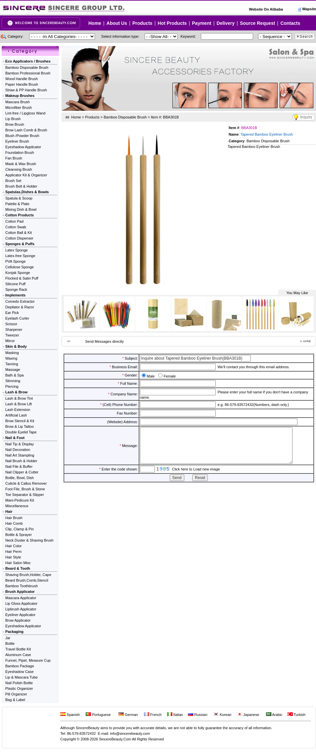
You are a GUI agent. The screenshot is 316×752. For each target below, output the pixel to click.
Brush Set (13, 181)
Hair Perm (13, 551)
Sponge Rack (16, 289)
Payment (201, 23)
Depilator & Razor (19, 307)
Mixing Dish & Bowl (20, 209)
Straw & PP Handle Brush (26, 90)
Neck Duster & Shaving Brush (29, 540)
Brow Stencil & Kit (19, 421)
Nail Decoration (17, 450)
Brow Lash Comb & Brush (26, 130)
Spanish (70, 715)
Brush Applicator (20, 592)
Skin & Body (16, 346)
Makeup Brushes (19, 96)
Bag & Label (15, 700)
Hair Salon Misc (18, 563)
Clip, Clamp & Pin (19, 529)
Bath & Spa (14, 375)
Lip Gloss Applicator (21, 603)
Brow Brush (14, 124)
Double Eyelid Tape (21, 432)
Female (169, 376)
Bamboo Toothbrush (21, 586)
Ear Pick (12, 313)
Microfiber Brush (18, 108)
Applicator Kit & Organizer (26, 175)
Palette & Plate (17, 204)
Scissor (11, 324)
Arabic (274, 715)
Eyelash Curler (17, 318)
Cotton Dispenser (19, 238)
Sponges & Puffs (19, 244)
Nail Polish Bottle (19, 683)
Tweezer (12, 335)
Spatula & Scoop (18, 198)
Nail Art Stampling (19, 455)
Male (151, 376)
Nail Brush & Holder (21, 461)
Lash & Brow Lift (18, 404)
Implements (15, 295)
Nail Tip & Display (19, 444)
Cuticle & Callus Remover (26, 483)
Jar (7, 638)
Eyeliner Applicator (20, 615)
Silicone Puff (15, 284)
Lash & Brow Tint (19, 398)
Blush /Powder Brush (22, 136)
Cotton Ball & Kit (18, 233)
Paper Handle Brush (21, 84)
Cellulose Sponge (19, 267)
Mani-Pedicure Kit (19, 500)
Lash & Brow (16, 392)
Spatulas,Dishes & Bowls (27, 192)
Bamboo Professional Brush (27, 73)
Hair (8, 511)
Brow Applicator (17, 620)
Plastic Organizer (19, 688)
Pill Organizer (16, 694)
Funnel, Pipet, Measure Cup (28, 660)
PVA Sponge (15, 261)
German (128, 715)
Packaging (14, 632)
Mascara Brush (17, 102)
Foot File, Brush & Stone (25, 489)
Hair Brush (14, 518)
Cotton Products (19, 215)
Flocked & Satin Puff (21, 278)
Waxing (11, 358)
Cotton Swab (15, 227)
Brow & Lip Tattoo (19, 426)
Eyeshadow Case (19, 672)
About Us (117, 23)
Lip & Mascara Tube (21, 677)
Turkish (297, 715)
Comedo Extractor (20, 301)
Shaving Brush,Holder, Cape (28, 575)
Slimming (12, 381)
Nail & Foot (14, 438)
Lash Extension (17, 410)
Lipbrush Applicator (20, 609)
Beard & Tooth (17, 568)
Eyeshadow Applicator (23, 147)
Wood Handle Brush (21, 79)
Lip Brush (13, 119)
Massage (12, 370)
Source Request (257, 23)
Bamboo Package (19, 666)
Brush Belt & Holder (21, 186)
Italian (175, 715)
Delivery (226, 23)
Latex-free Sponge (20, 256)
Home (94, 23)
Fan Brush (13, 158)
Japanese (248, 715)
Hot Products (172, 23)
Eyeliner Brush (17, 141)
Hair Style (13, 557)
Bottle (10, 643)
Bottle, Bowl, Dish (19, 478)
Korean (222, 715)
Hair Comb (14, 523)
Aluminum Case (18, 655)
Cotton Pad (14, 221)
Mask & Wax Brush (20, 164)
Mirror (10, 341)
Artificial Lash (16, 415)
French (152, 715)
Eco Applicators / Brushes (28, 61)
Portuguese (98, 715)
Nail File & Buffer (18, 466)
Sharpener (13, 330)
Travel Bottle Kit (18, 649)
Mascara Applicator (20, 598)
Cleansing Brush (18, 169)
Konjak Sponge (17, 273)
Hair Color (13, 546)
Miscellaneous (16, 506)
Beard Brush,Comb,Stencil (26, 580)
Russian (197, 715)
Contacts (290, 23)
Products (142, 23)
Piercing (12, 386)
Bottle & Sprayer (18, 535)
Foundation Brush (19, 153)
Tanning (11, 364)
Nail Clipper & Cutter (21, 472)
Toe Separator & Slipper (24, 495)
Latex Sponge (16, 250)
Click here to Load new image (196, 476)
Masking (12, 353)
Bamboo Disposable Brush (26, 67)
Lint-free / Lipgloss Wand (25, 113)
